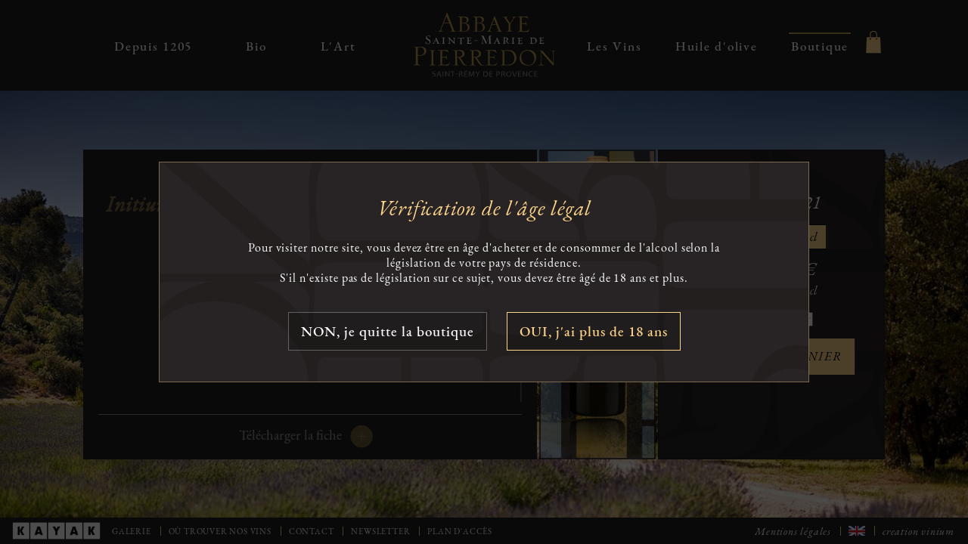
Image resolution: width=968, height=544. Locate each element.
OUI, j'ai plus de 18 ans (594, 331)
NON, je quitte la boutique (387, 331)
